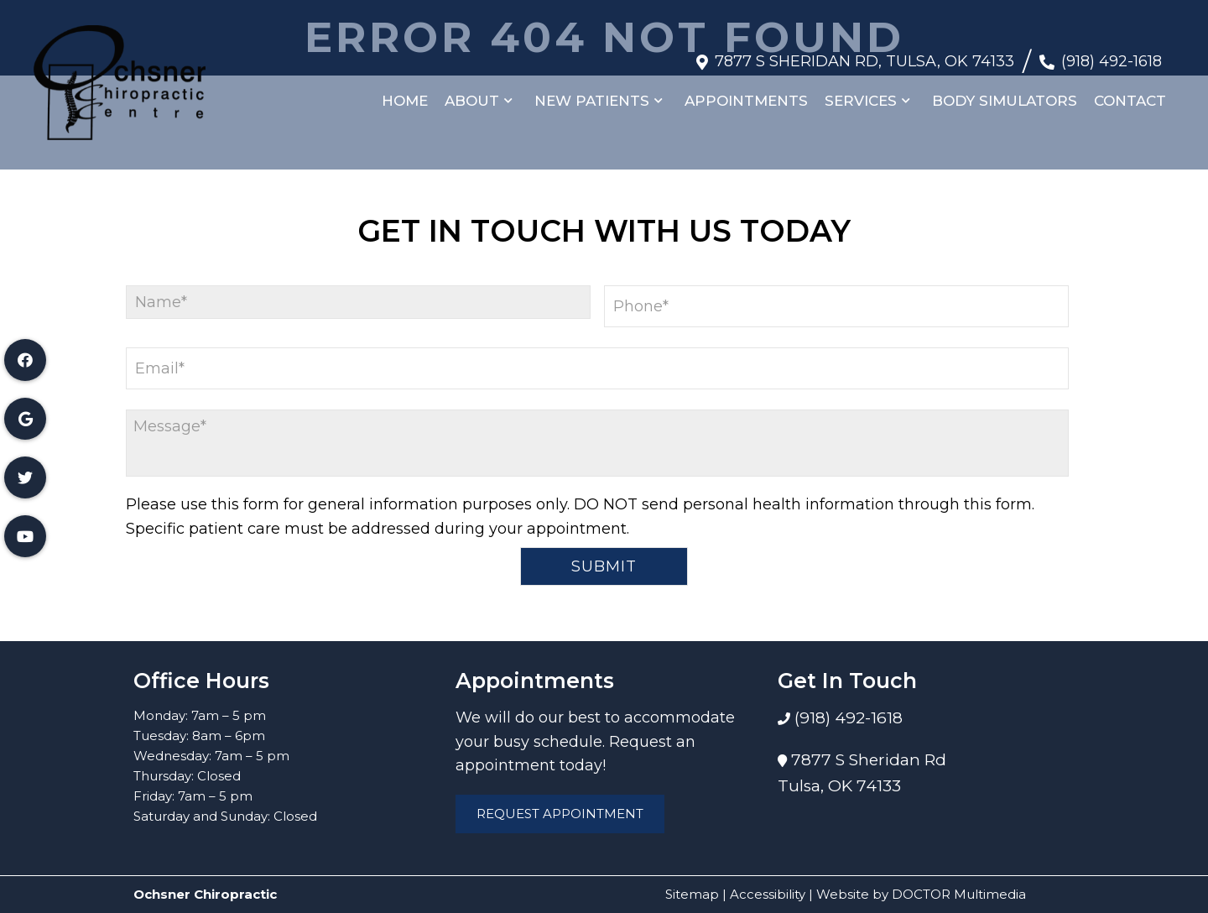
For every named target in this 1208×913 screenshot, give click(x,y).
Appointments (746, 92)
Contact (1130, 92)
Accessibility (767, 894)
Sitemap (692, 894)
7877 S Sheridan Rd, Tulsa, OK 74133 (864, 53)
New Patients (591, 92)
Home (405, 92)
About (472, 92)
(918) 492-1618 (1111, 53)
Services (861, 92)
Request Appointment (559, 814)
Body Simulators (1004, 92)
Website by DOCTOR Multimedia (921, 894)
